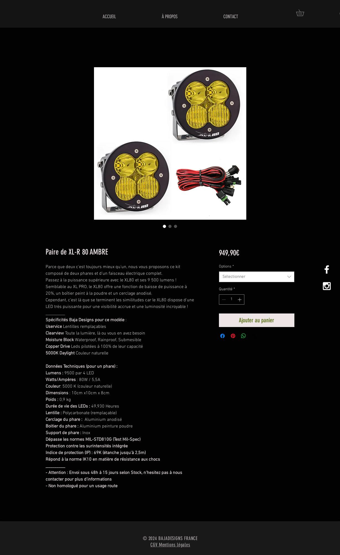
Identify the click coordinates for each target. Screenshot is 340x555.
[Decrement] (223, 299)
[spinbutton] (232, 299)
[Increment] (240, 299)
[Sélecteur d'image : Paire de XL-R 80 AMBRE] (164, 226)
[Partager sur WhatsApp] (243, 336)
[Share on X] (254, 336)
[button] (303, 12)
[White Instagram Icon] (326, 286)
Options (226, 266)
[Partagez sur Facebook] (222, 336)
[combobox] (256, 276)
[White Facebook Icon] (326, 269)
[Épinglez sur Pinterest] (233, 336)
